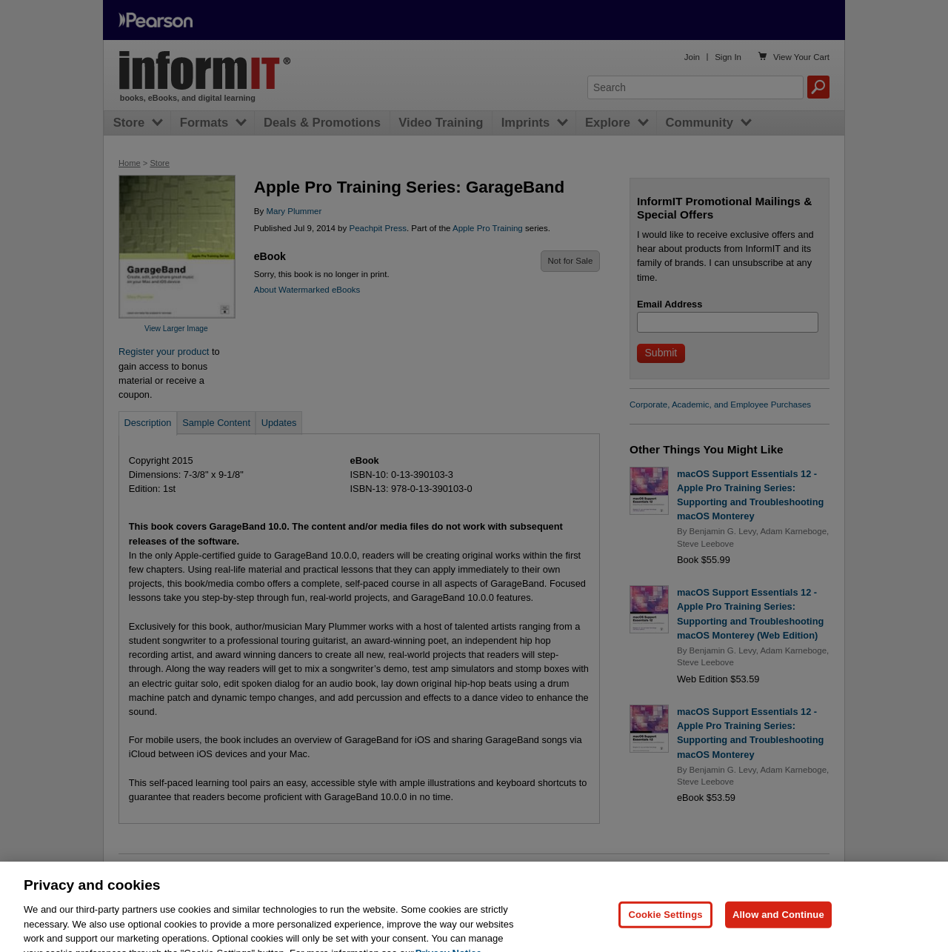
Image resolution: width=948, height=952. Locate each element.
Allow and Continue (778, 928)
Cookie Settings (665, 928)
